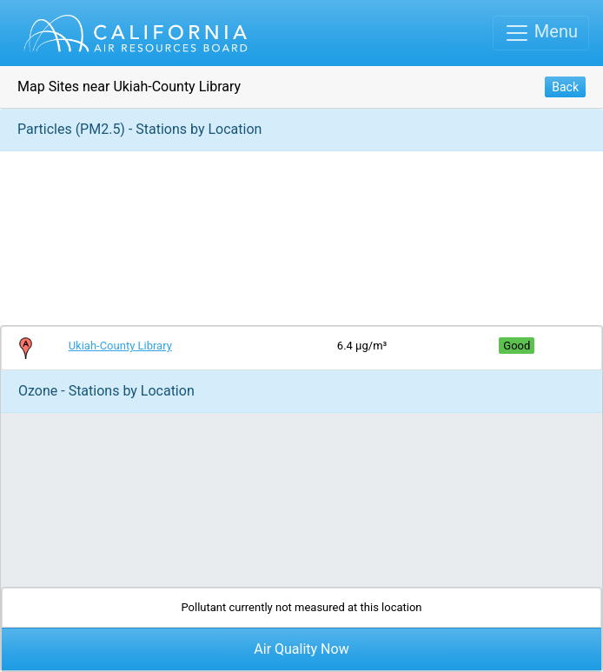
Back (565, 87)
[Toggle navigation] (541, 33)
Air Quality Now (301, 649)
